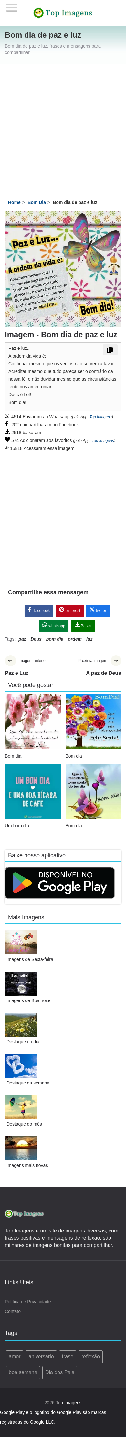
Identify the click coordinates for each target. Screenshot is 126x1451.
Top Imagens (100, 417)
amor (14, 1356)
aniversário (41, 1356)
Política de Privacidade (28, 1301)
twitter (97, 610)
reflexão (90, 1356)
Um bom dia (17, 825)
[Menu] (12, 5)
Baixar (83, 625)
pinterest (69, 610)
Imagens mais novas (27, 1165)
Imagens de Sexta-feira (29, 959)
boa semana (23, 1372)
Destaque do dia (22, 1041)
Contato (13, 1311)
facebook (39, 610)
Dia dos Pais (59, 1372)
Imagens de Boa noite (28, 1000)
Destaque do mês (24, 1124)
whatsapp (53, 625)
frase (68, 1356)
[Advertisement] (60, 127)
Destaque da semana (27, 1082)
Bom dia (13, 755)
